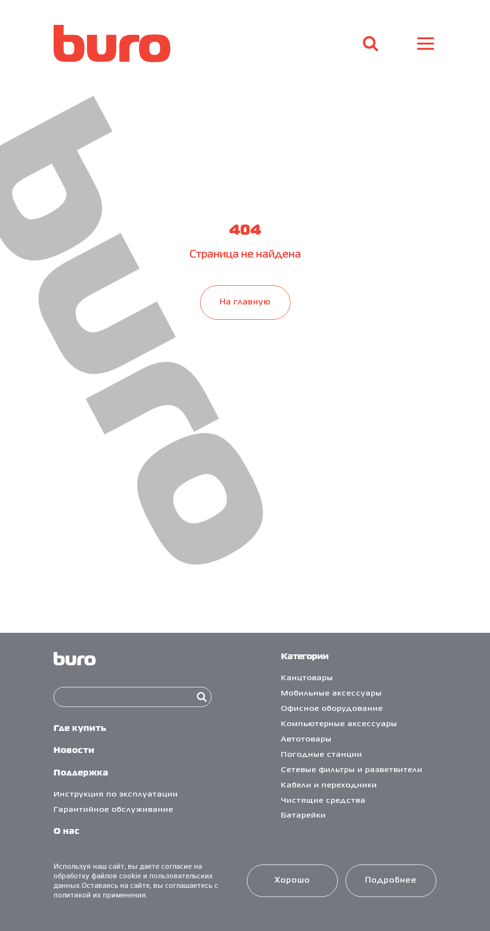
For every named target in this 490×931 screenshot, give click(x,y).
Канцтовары (307, 678)
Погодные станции (321, 755)
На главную (245, 302)
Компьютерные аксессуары (339, 724)
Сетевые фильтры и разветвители (352, 770)
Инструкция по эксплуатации (116, 794)
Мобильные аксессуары (331, 693)
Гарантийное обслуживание (113, 810)
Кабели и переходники (329, 785)
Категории (305, 657)
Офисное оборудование (332, 709)
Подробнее (391, 880)
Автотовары (306, 739)
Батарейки (303, 815)
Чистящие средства (323, 800)
